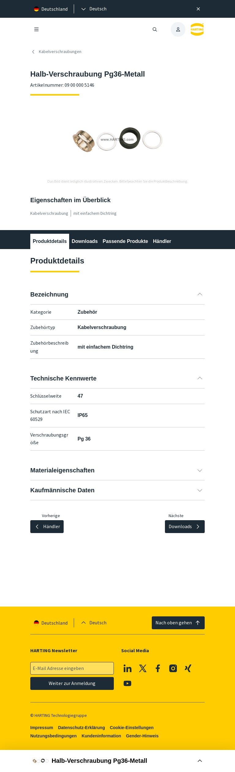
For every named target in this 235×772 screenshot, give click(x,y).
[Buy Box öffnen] (117, 761)
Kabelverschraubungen (55, 52)
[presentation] (93, 8)
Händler (162, 241)
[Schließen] (198, 8)
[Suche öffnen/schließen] (155, 29)
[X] (142, 668)
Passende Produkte (125, 241)
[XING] (188, 668)
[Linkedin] (127, 668)
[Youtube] (127, 683)
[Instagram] (173, 668)
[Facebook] (157, 668)
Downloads (85, 241)
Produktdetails (50, 241)
